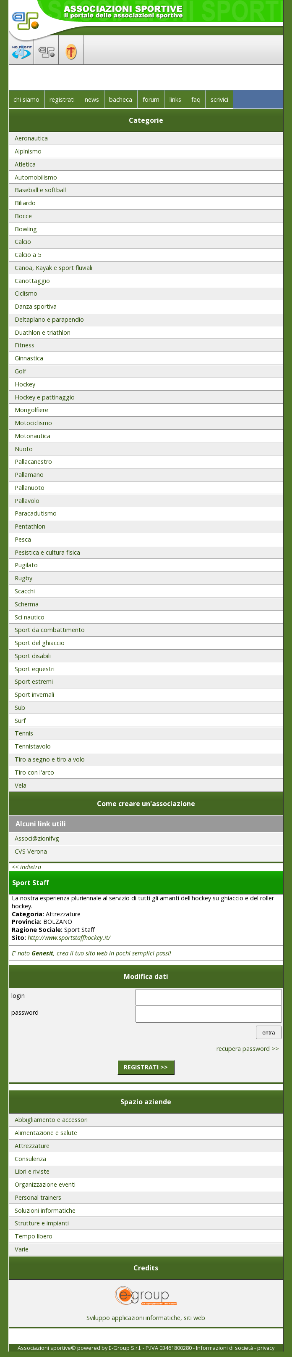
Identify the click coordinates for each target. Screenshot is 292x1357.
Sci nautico (29, 617)
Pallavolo (27, 501)
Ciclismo (26, 293)
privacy (265, 1348)
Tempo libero (33, 1236)
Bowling (26, 229)
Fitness (24, 345)
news (92, 99)
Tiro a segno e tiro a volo (50, 759)
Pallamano (29, 475)
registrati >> (146, 1067)
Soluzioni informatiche (45, 1210)
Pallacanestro (33, 462)
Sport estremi (34, 681)
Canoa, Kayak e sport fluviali (53, 268)
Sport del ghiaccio (40, 643)
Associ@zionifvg (37, 838)
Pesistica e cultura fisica (47, 552)
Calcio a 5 (28, 255)
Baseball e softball (40, 190)
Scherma (27, 604)
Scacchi (25, 591)
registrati (62, 99)
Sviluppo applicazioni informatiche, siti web (145, 1315)
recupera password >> (247, 1049)
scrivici (219, 99)
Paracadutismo (36, 513)
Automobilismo (36, 177)
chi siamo (26, 99)
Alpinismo (28, 151)
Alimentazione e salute (46, 1133)
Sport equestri (35, 669)
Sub (20, 708)
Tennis (24, 733)
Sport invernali (34, 694)
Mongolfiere (31, 410)
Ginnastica (29, 358)
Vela (20, 785)
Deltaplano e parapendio (49, 319)
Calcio (23, 242)
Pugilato (26, 565)
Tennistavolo (33, 746)
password (25, 1012)
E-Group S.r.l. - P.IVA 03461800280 (150, 1348)
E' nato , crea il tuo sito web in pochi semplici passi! (91, 953)
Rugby (23, 578)
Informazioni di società (224, 1348)
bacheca (120, 99)
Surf (20, 721)
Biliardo (25, 203)
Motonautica (32, 436)
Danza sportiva (36, 306)
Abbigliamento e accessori (51, 1120)
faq (196, 99)
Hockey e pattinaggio (45, 397)
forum (151, 99)
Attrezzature (32, 1146)
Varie (22, 1249)
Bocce (23, 216)
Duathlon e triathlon (42, 332)
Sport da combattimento (50, 630)
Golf (20, 371)
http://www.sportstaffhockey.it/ (69, 938)
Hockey (25, 384)
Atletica (25, 164)
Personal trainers (38, 1197)
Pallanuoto (29, 488)
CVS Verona (31, 851)
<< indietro (26, 867)
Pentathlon (30, 526)
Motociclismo (33, 423)
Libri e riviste (32, 1171)
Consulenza (30, 1159)
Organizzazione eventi (45, 1184)
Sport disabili (33, 656)
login (18, 996)
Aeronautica (31, 138)
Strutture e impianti (42, 1223)
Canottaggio (32, 281)
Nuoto (24, 449)
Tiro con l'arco (34, 772)
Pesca (23, 539)
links (175, 99)
